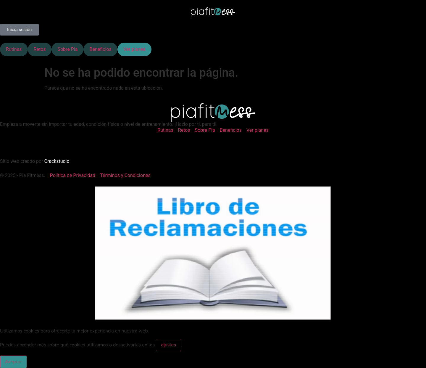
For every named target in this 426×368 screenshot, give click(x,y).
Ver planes (134, 49)
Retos (40, 49)
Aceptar (13, 362)
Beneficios (100, 49)
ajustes (168, 345)
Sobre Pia (67, 49)
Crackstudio (57, 161)
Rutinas (14, 49)
